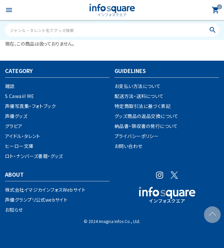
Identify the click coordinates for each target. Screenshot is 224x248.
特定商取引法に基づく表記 (143, 106)
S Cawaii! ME (19, 96)
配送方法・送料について (139, 96)
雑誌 (10, 86)
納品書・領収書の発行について (146, 126)
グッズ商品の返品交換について (147, 116)
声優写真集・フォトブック (30, 106)
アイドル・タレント (22, 136)
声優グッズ (16, 116)
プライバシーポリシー (137, 136)
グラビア (14, 126)
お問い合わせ (129, 146)
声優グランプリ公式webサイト (36, 199)
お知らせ (14, 209)
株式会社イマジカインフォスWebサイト (45, 189)
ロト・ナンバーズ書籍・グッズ (34, 156)
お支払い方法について (138, 86)
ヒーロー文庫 (19, 146)
